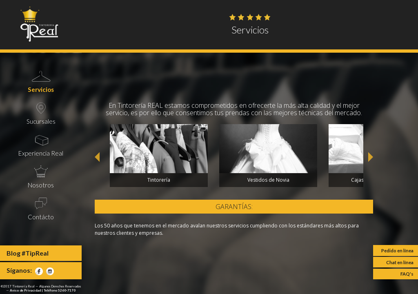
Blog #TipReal (28, 253)
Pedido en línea (397, 250)
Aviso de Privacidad (25, 290)
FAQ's (407, 273)
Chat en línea (400, 262)
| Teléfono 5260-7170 (59, 290)
